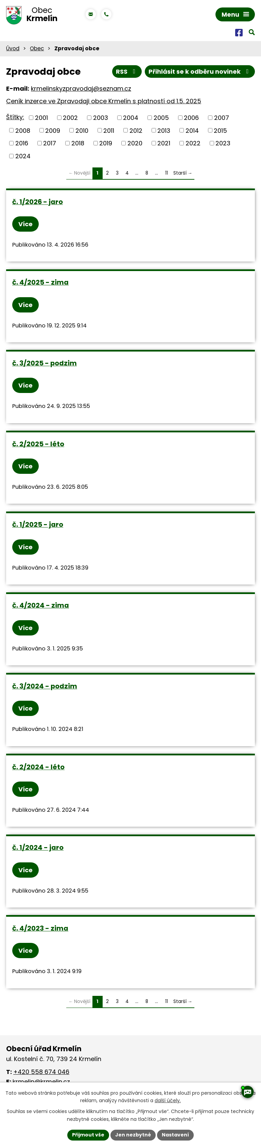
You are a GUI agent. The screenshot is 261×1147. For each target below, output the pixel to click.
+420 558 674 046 (41, 1072)
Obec (37, 48)
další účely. (168, 1100)
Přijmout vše (88, 1134)
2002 (70, 117)
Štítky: (15, 117)
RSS (127, 71)
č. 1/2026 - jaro (37, 202)
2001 (41, 117)
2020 (134, 143)
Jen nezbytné (133, 1134)
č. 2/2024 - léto (38, 767)
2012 (135, 130)
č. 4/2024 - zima (40, 605)
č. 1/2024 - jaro (38, 847)
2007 (221, 117)
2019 (105, 143)
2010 (81, 130)
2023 (222, 143)
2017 (49, 143)
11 (166, 173)
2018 (77, 143)
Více (25, 224)
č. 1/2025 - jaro (37, 524)
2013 (163, 130)
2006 (191, 117)
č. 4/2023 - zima (40, 928)
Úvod (12, 48)
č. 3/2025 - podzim (44, 363)
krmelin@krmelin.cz (41, 1081)
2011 (108, 130)
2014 (192, 130)
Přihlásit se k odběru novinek (200, 71)
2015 (220, 130)
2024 (23, 156)
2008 (22, 130)
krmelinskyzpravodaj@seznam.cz (81, 88)
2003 (100, 117)
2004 (130, 117)
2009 (52, 130)
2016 (21, 143)
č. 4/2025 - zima (40, 282)
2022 (193, 143)
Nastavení (175, 1134)
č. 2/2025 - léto (38, 444)
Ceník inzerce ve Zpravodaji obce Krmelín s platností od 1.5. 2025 (103, 101)
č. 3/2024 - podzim (44, 686)
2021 (163, 143)
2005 (161, 117)
